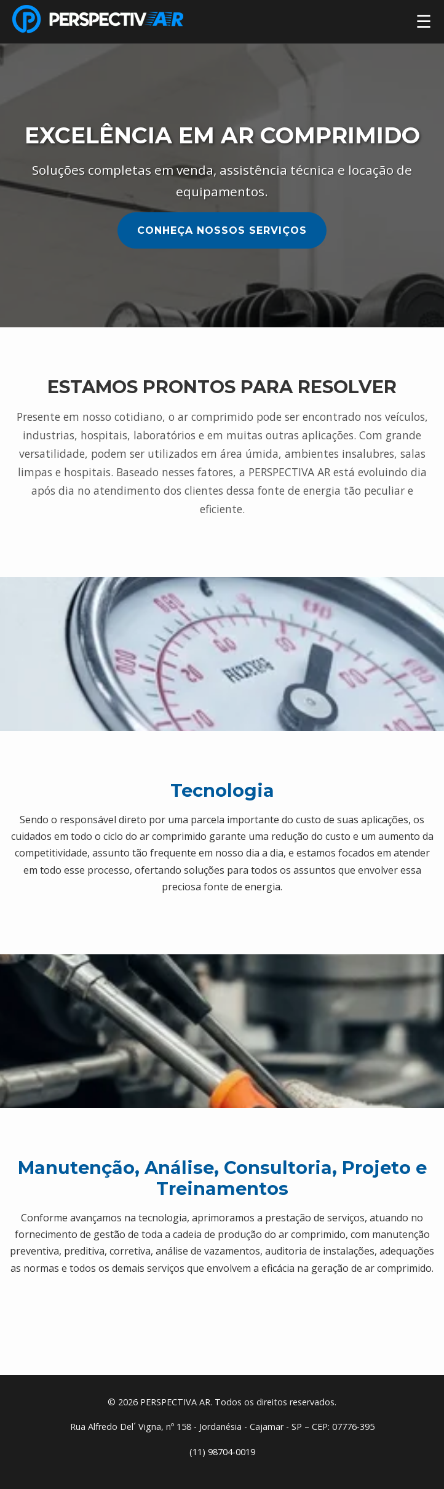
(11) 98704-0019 (222, 1452)
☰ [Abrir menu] (424, 21)
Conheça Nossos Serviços (222, 230)
